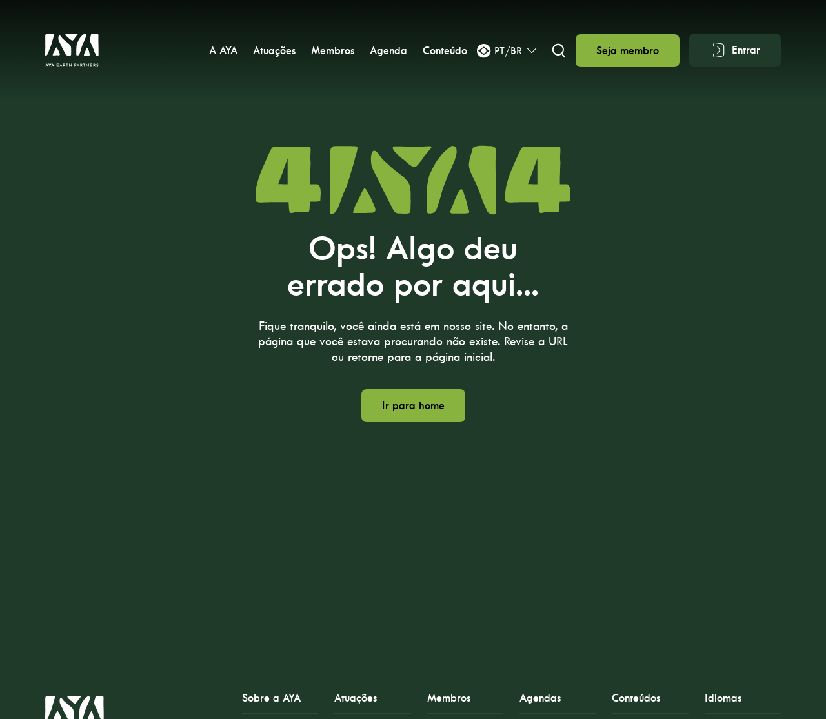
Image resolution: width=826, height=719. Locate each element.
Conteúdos (636, 698)
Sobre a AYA (271, 698)
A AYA (222, 50)
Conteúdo (443, 50)
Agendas (540, 698)
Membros (331, 50)
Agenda (387, 50)
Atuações (273, 50)
